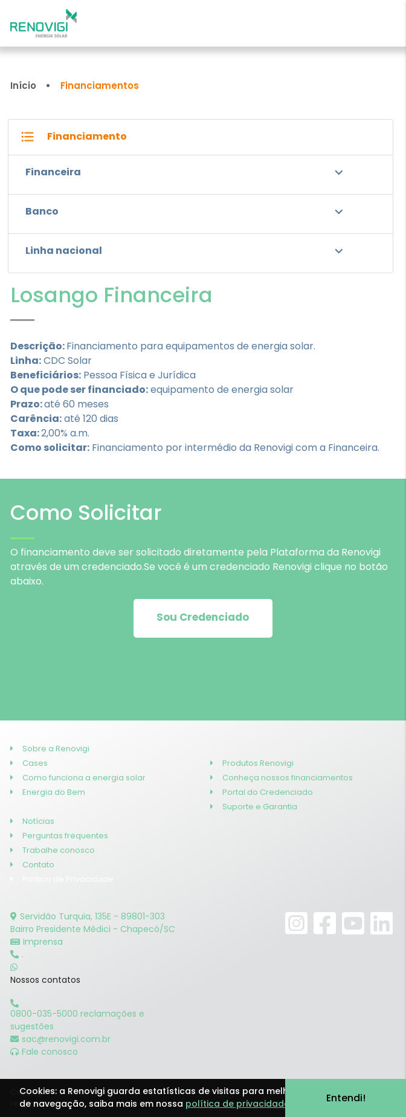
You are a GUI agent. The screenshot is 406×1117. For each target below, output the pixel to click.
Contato (32, 864)
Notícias (32, 821)
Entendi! (346, 1098)
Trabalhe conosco (52, 850)
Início (23, 85)
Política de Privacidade (62, 879)
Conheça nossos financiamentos (281, 777)
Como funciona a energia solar (78, 777)
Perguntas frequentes (59, 835)
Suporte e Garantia (253, 806)
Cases (29, 763)
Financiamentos (99, 85)
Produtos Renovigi (252, 763)
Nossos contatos (45, 980)
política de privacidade (237, 1104)
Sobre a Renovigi (49, 748)
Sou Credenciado (202, 617)
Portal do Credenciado (261, 792)
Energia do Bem (47, 792)
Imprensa (36, 942)
